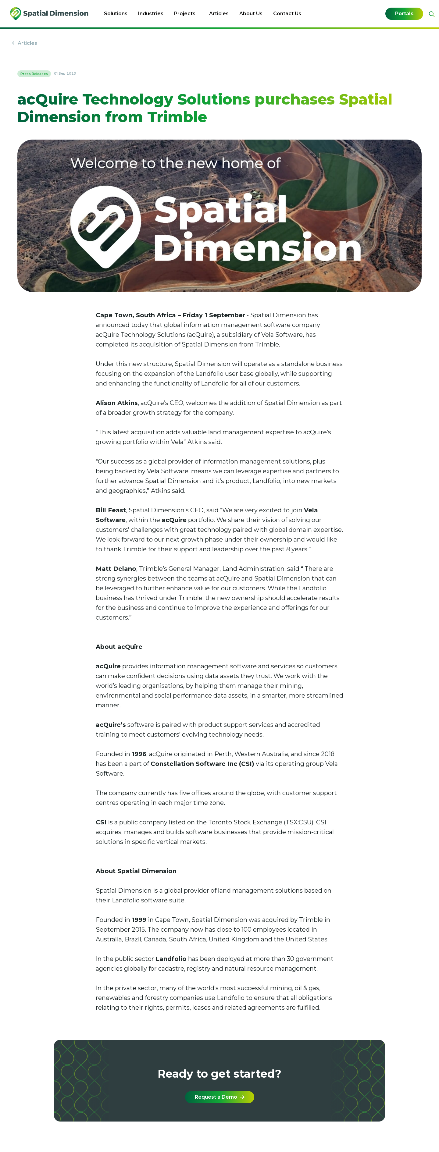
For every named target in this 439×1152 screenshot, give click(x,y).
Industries (150, 13)
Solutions (115, 13)
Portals (404, 14)
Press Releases (34, 74)
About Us (250, 13)
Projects (184, 13)
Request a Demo (219, 1097)
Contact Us (287, 13)
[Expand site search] (431, 14)
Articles (219, 13)
